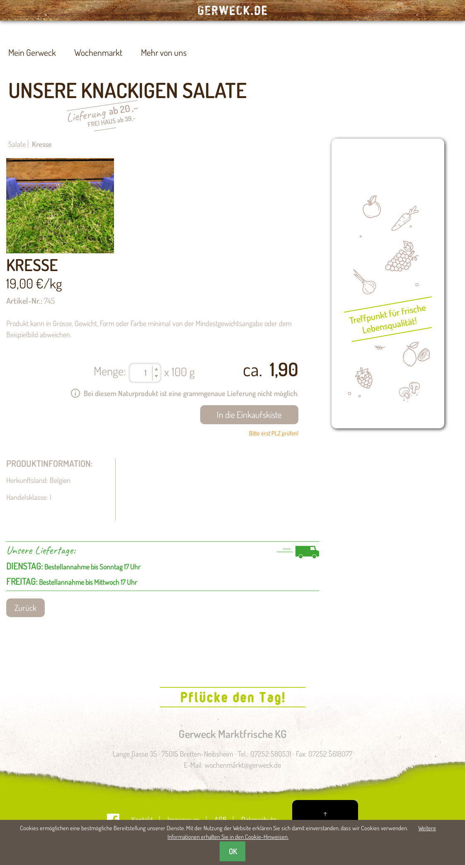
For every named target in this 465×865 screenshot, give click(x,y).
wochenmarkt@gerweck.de (243, 764)
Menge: (110, 370)
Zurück (25, 608)
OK (233, 851)
